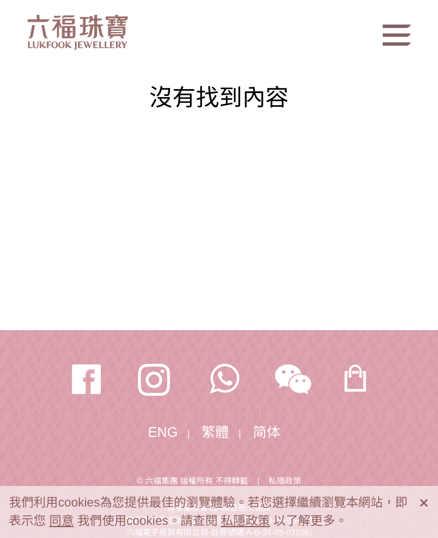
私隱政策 (285, 480)
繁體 (215, 432)
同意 (61, 520)
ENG (163, 432)
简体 (267, 432)
